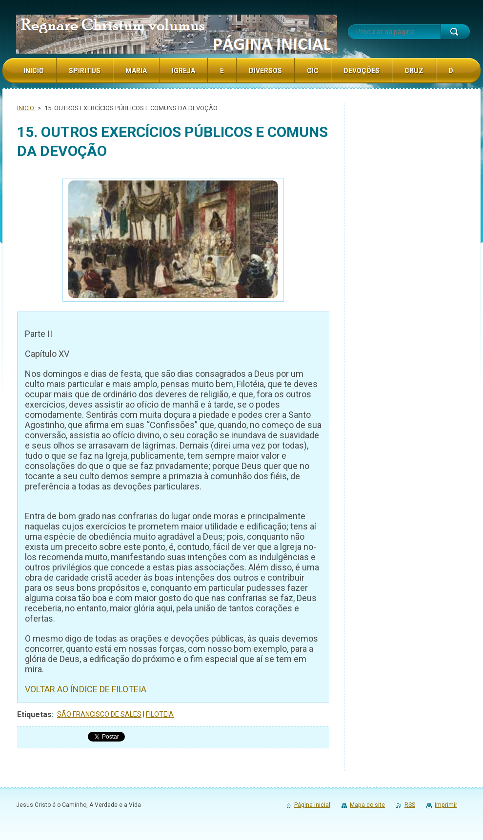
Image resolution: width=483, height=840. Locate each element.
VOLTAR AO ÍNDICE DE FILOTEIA (85, 689)
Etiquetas (34, 714)
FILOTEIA (160, 714)
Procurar (455, 31)
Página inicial (312, 804)
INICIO (26, 108)
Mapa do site (367, 804)
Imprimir (446, 804)
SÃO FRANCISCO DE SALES (99, 714)
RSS (409, 804)
